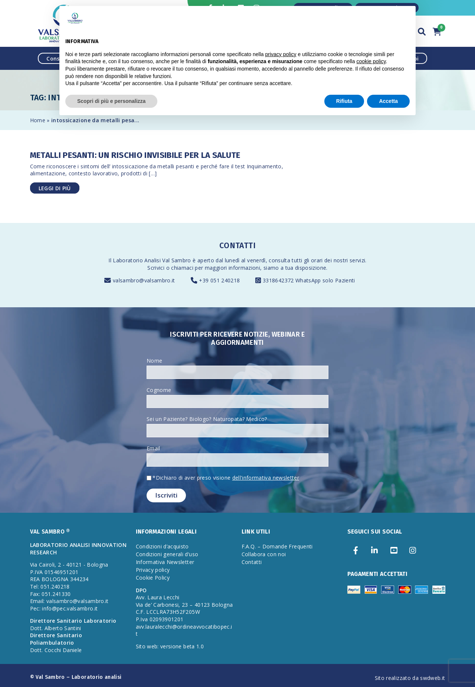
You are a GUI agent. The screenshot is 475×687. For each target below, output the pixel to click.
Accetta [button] (388, 101)
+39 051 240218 (219, 280)
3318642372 (279, 280)
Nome (154, 360)
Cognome (159, 389)
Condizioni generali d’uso (167, 554)
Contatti (252, 562)
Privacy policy (153, 569)
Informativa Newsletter (165, 562)
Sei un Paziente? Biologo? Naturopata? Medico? (207, 418)
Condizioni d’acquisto (162, 546)
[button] (422, 30)
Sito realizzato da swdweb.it (410, 677)
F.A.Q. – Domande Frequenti (277, 546)
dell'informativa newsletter (265, 477)
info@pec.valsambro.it (70, 608)
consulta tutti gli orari (295, 260)
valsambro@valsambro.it (144, 280)
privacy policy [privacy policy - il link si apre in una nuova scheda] (281, 54)
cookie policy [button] (371, 61)
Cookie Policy (153, 577)
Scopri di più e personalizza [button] (111, 101)
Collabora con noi (264, 554)
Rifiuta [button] (344, 101)
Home (37, 120)
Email (153, 448)
